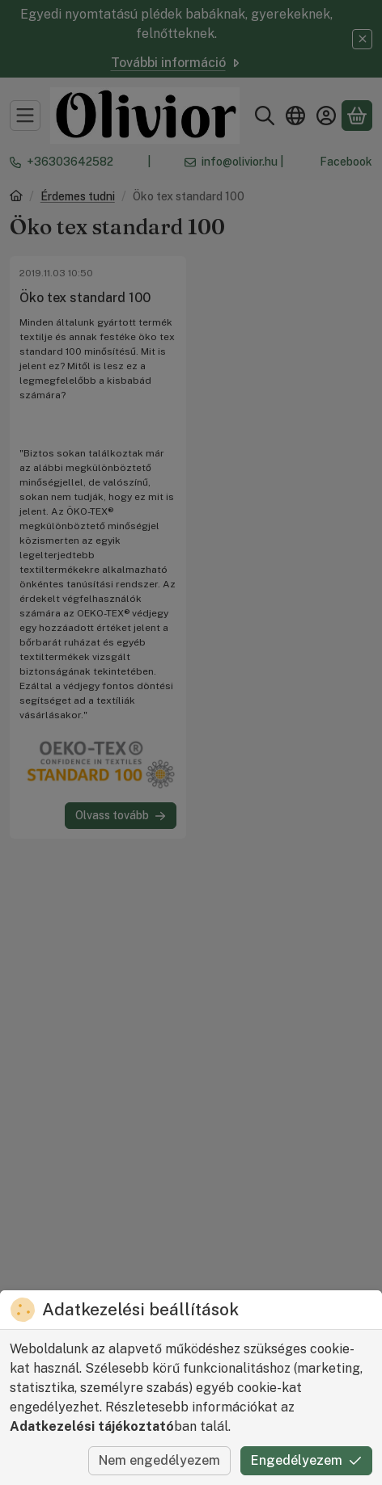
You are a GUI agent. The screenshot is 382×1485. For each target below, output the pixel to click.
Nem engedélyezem (159, 1460)
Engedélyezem (306, 1460)
